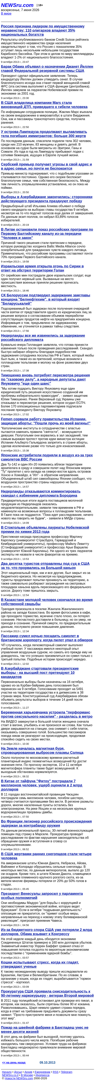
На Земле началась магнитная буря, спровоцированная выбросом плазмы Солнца (42, 751)
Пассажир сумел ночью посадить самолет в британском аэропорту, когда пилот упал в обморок (47, 638)
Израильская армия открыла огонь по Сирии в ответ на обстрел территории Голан (42, 268)
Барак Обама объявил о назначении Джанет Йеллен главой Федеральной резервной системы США (47, 69)
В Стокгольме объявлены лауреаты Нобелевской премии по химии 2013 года (45, 530)
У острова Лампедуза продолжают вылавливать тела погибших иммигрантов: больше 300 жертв (44, 134)
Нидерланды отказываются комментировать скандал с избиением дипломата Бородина (41, 493)
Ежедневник (42, 1072)
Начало (7, 1072)
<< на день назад (13, 1062)
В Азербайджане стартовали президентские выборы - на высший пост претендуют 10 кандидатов (40, 673)
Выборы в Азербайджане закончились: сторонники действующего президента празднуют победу (46, 199)
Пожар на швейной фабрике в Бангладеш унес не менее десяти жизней (44, 1030)
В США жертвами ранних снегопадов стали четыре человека (46, 856)
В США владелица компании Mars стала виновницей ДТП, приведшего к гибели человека (44, 105)
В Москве (27, 1075)
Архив (28, 1072)
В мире (6, 13)
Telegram (66, 1072)
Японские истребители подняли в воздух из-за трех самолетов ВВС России (47, 457)
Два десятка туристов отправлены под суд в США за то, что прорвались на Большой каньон (45, 566)
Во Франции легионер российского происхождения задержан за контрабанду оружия (46, 823)
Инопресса (43, 1075)
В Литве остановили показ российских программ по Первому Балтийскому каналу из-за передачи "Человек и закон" (47, 234)
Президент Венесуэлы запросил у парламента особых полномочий (42, 896)
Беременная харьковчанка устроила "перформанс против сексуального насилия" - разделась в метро (46, 714)
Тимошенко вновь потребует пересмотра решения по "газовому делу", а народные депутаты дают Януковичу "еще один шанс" (45, 379)
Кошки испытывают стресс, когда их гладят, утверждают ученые (40, 964)
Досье (18, 1072)
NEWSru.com (17, 5)
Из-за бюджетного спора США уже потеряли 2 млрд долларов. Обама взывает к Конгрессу (46, 932)
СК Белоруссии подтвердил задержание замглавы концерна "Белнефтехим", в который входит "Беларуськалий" (45, 299)
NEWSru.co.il (10, 1075)
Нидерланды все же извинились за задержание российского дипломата (43, 338)
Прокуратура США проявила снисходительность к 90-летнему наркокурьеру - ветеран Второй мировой (47, 993)
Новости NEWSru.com (19, 1078)
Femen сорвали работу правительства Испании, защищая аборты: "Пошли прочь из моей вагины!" (45, 421)
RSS (55, 1072)
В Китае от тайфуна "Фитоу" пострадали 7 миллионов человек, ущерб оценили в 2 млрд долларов (41, 785)
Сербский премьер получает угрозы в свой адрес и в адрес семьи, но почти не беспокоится (46, 166)
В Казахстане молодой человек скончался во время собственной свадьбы (47, 602)
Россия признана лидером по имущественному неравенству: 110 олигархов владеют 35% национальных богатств (43, 30)
